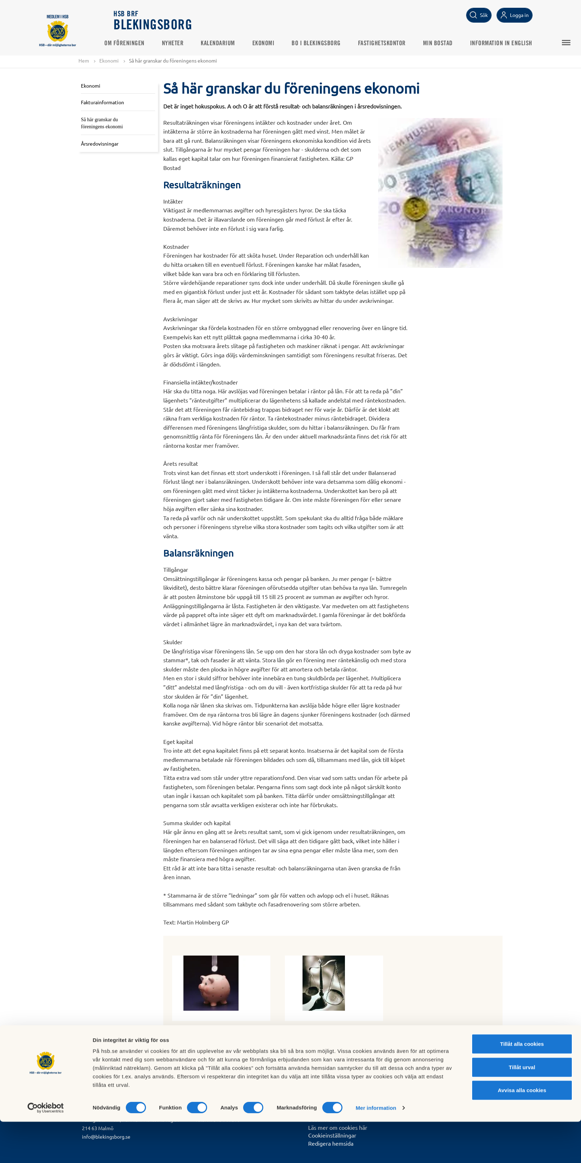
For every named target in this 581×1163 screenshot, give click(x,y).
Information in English (511, 43)
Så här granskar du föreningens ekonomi (102, 123)
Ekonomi (273, 43)
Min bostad (447, 43)
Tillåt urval (522, 1108)
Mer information (376, 1149)
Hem (83, 61)
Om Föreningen (134, 43)
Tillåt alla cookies (522, 1085)
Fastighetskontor (391, 43)
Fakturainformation (102, 102)
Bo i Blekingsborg (325, 43)
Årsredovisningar (99, 144)
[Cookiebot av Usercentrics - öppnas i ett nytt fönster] (46, 1149)
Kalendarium (227, 43)
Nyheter (182, 43)
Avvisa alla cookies (522, 1131)
